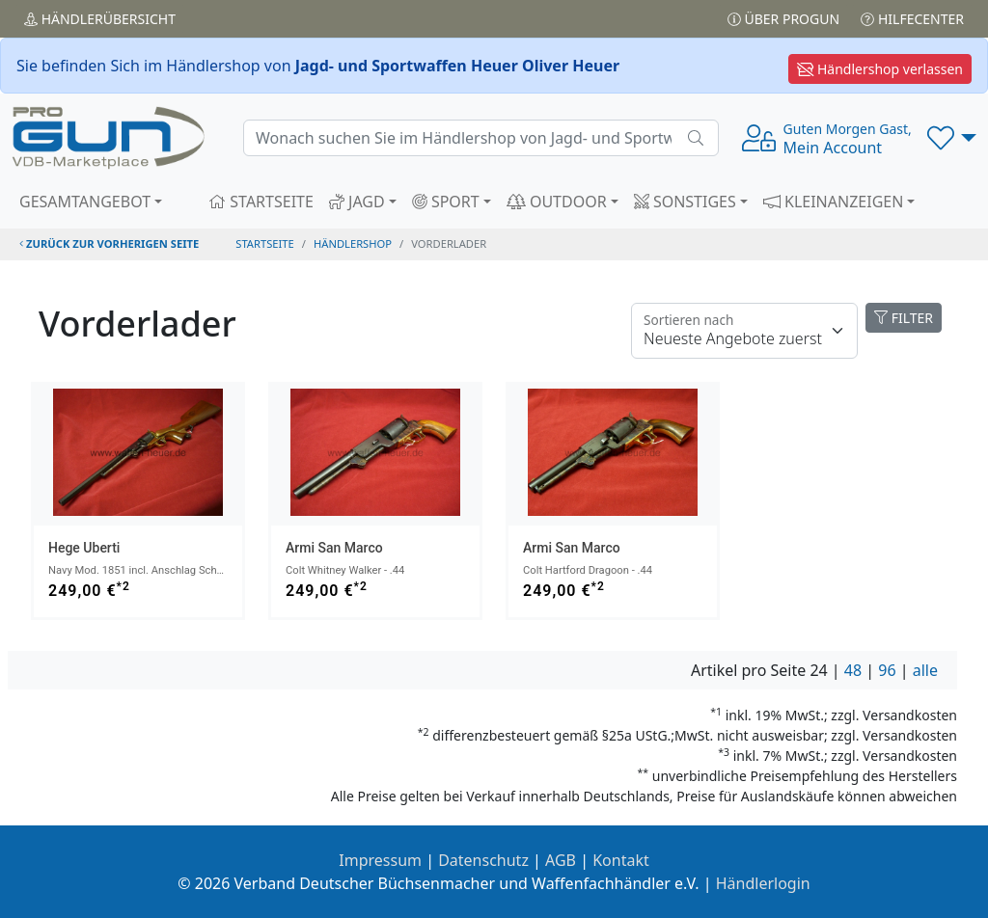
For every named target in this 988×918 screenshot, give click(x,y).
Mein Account (847, 139)
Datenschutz (483, 860)
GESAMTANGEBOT (85, 201)
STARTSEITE (261, 201)
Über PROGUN (783, 19)
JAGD (357, 201)
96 (886, 670)
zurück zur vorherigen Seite (109, 243)
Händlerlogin (763, 883)
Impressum (380, 860)
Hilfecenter (912, 19)
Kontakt (620, 860)
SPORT (446, 201)
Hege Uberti (84, 547)
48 (853, 670)
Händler (100, 19)
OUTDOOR (557, 201)
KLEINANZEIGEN (833, 201)
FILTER (903, 318)
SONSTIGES (685, 201)
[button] (951, 138)
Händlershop (353, 243)
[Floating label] (744, 331)
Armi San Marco (334, 547)
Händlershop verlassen (880, 69)
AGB (560, 860)
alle (925, 670)
